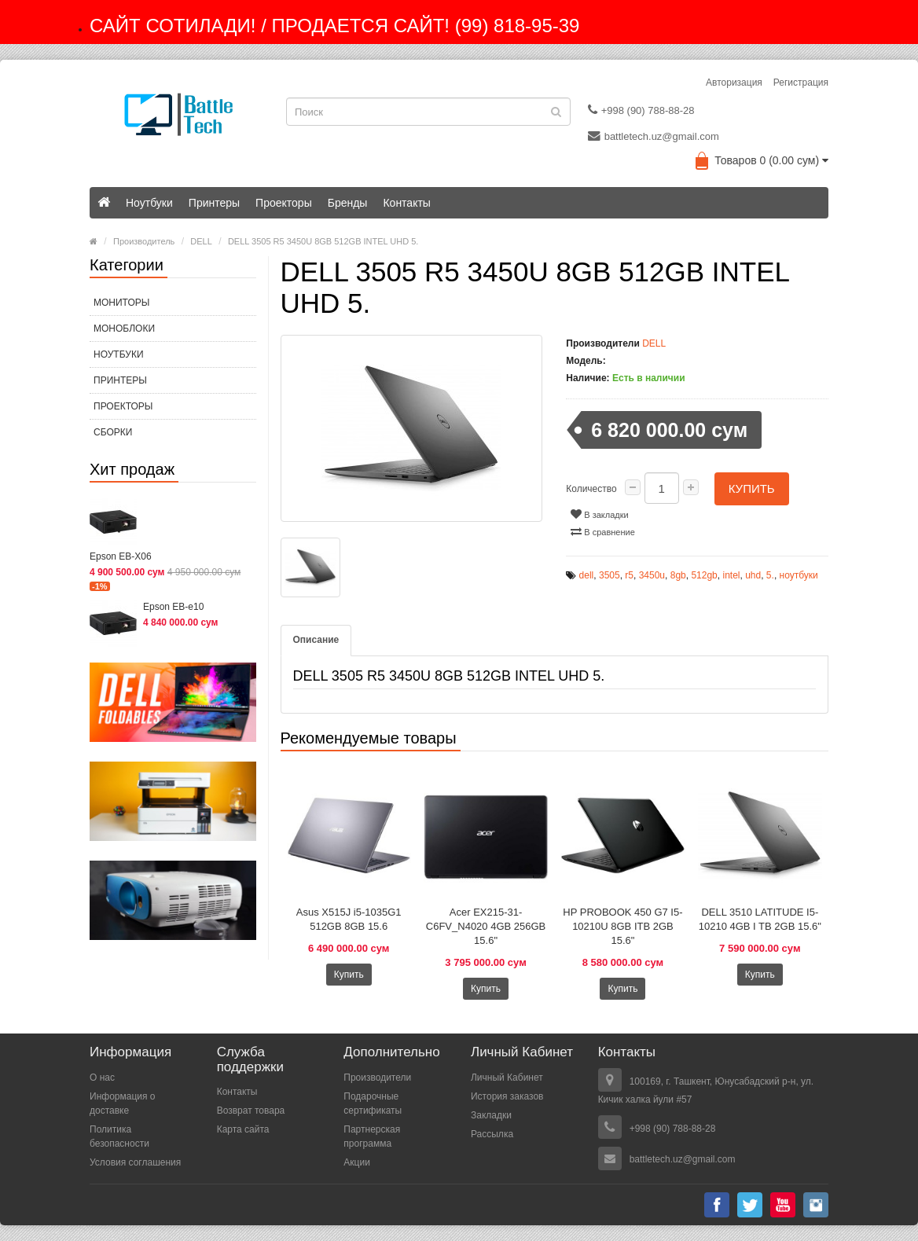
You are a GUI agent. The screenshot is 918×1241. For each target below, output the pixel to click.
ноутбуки (799, 575)
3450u (652, 575)
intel (731, 575)
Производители (377, 1077)
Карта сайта (243, 1129)
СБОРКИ (113, 432)
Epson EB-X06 (121, 556)
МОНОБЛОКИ (124, 328)
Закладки (491, 1115)
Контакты (406, 202)
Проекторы (283, 202)
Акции (356, 1162)
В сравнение (603, 531)
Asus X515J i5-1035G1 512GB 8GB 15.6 (349, 919)
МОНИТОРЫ (121, 302)
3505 (609, 575)
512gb (704, 575)
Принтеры (214, 202)
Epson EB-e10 (173, 606)
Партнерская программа (371, 1136)
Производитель (143, 241)
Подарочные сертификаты (372, 1103)
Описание (316, 639)
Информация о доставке (122, 1103)
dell (586, 575)
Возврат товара (251, 1110)
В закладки (599, 514)
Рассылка (492, 1134)
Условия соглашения (135, 1162)
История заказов (507, 1096)
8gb (678, 575)
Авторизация (734, 82)
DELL (201, 241)
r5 (629, 575)
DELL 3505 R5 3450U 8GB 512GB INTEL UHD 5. (323, 241)
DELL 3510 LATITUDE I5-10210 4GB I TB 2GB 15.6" (760, 919)
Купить (752, 488)
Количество (591, 488)
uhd (753, 575)
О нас (102, 1077)
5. (770, 575)
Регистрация (800, 82)
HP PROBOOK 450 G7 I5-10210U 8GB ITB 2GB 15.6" (622, 926)
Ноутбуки (149, 202)
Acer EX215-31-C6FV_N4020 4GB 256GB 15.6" (485, 926)
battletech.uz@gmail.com (653, 136)
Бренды (348, 202)
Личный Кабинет (507, 1077)
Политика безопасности (119, 1136)
